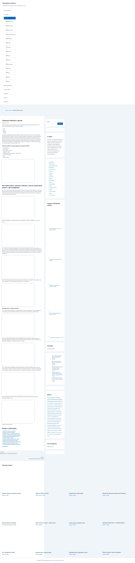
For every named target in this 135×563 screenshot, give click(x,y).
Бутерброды (9, 38)
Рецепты (6, 15)
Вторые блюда (9, 25)
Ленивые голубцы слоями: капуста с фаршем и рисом (57, 379)
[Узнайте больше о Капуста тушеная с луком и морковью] (119, 549)
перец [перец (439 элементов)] (56, 413)
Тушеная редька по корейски (9, 522)
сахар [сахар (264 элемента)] (53, 426)
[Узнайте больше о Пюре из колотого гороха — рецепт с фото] (52, 520)
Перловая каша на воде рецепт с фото (78, 552)
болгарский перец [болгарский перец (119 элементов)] (58, 403)
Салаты (8, 77)
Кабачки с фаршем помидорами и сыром (11, 436)
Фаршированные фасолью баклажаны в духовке (56, 357)
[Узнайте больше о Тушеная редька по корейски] (18, 520)
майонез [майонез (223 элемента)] (50, 411)
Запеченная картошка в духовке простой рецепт (114, 493)
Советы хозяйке (7, 89)
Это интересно (52, 195)
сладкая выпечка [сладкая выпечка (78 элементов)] (51, 428)
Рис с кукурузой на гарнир (8, 552)
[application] (7, 15)
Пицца (8, 72)
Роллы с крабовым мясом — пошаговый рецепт (57, 368)
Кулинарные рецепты (9, 3)
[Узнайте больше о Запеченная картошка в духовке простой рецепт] (119, 490)
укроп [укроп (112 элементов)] (51, 434)
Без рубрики (6, 93)
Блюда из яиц (9, 30)
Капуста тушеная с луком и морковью (112, 552)
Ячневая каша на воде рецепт (76, 493)
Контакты (6, 97)
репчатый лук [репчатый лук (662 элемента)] (51, 425)
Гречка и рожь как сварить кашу (77, 523)
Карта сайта (6, 101)
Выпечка (8, 42)
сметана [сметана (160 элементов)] (52, 430)
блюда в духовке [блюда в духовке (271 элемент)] (51, 397)
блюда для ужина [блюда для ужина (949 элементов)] (55, 401)
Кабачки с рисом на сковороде (9, 432)
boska (53, 355)
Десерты (51, 174)
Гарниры (8, 47)
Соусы (8, 81)
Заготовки (8, 51)
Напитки (8, 68)
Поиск (48, 121)
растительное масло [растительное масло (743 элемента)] (53, 423)
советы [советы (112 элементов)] (57, 430)
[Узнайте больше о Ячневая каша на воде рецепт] (85, 490)
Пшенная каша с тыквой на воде (43, 552)
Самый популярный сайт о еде (58, 560)
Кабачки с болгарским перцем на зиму (10, 440)
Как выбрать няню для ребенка (55, 259)
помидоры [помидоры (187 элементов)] (55, 416)
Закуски (8, 55)
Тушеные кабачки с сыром (8, 437)
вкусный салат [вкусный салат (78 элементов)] (53, 406)
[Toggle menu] (10, 18)
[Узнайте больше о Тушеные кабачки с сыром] (52, 490)
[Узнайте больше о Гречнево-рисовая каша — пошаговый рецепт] (119, 520)
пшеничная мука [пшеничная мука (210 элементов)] (56, 421)
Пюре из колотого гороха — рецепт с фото (46, 522)
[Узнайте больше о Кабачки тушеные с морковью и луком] (18, 490)
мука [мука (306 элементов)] (52, 413)
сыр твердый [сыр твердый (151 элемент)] (53, 432)
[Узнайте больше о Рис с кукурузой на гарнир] (18, 549)
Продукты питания (52, 187)
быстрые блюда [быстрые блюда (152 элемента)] (51, 404)
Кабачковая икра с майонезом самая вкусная (12, 441)
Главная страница (7, 10)
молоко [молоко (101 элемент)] (55, 411)
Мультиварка (9, 64)
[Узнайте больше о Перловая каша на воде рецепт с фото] (85, 549)
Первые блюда (9, 21)
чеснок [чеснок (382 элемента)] (56, 434)
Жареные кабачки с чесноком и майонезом (11, 433)
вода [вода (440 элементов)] (58, 406)
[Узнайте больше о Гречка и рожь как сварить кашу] (85, 520)
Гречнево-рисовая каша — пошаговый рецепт (113, 522)
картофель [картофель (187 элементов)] (57, 408)
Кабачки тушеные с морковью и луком (10, 443)
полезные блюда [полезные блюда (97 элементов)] (54, 415)
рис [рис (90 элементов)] (57, 425)
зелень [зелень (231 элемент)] (51, 408)
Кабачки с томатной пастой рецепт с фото (11, 439)
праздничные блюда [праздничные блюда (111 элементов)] (51, 418)
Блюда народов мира (10, 34)
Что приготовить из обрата (54, 337)
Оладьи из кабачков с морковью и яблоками (11, 444)
